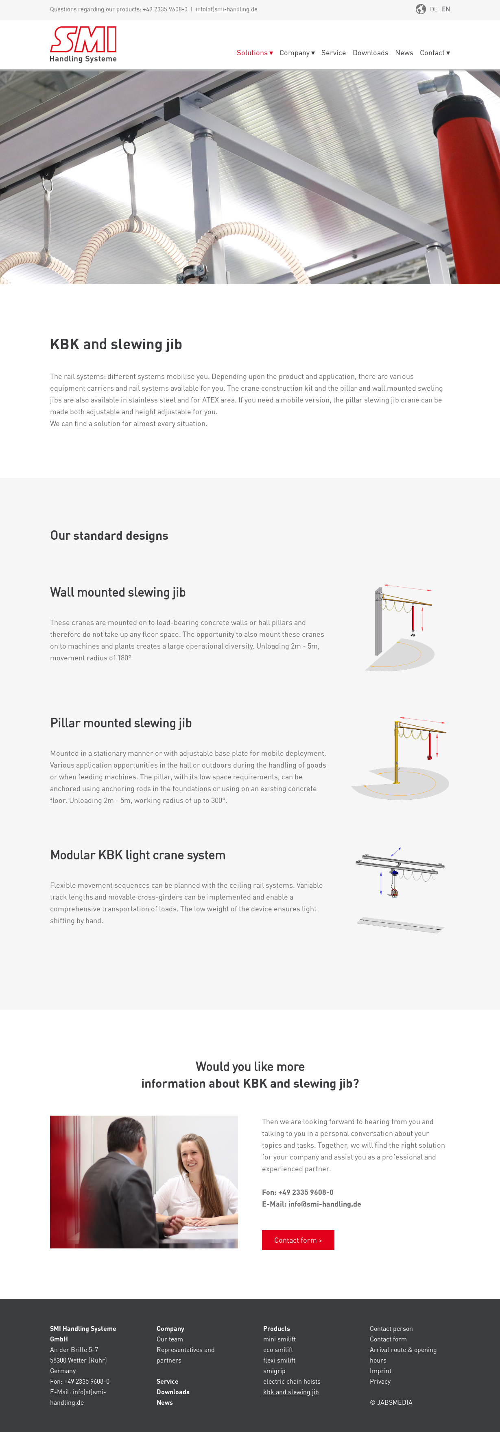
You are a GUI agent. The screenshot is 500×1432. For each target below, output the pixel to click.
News (404, 52)
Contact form (388, 1339)
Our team (170, 1339)
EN (446, 9)
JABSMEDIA (395, 1402)
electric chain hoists (292, 1381)
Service (333, 52)
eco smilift (278, 1349)
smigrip (274, 1371)
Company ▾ (297, 52)
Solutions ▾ (255, 52)
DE (434, 9)
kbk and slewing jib (291, 1392)
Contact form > (298, 1239)
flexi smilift (279, 1360)
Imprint (380, 1371)
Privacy (380, 1381)
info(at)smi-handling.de (227, 9)
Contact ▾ (435, 52)
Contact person (391, 1328)
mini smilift (279, 1339)
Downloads (371, 52)
